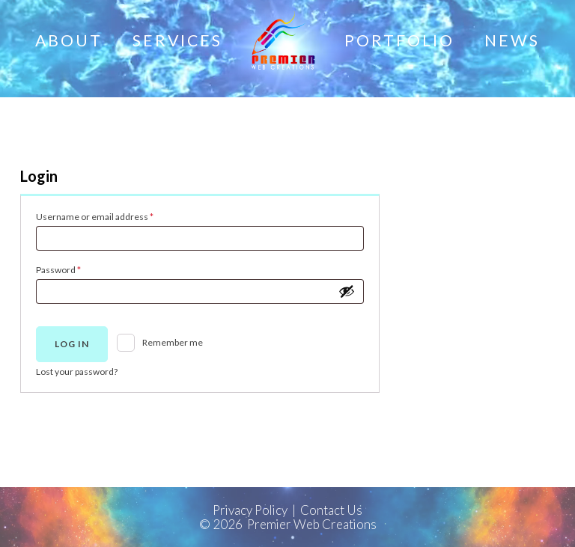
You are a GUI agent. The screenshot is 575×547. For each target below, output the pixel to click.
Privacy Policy (250, 510)
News (512, 40)
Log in (72, 343)
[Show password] (346, 291)
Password (77, 268)
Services (177, 40)
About (69, 40)
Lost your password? (77, 371)
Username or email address (113, 215)
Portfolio (399, 40)
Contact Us (331, 510)
